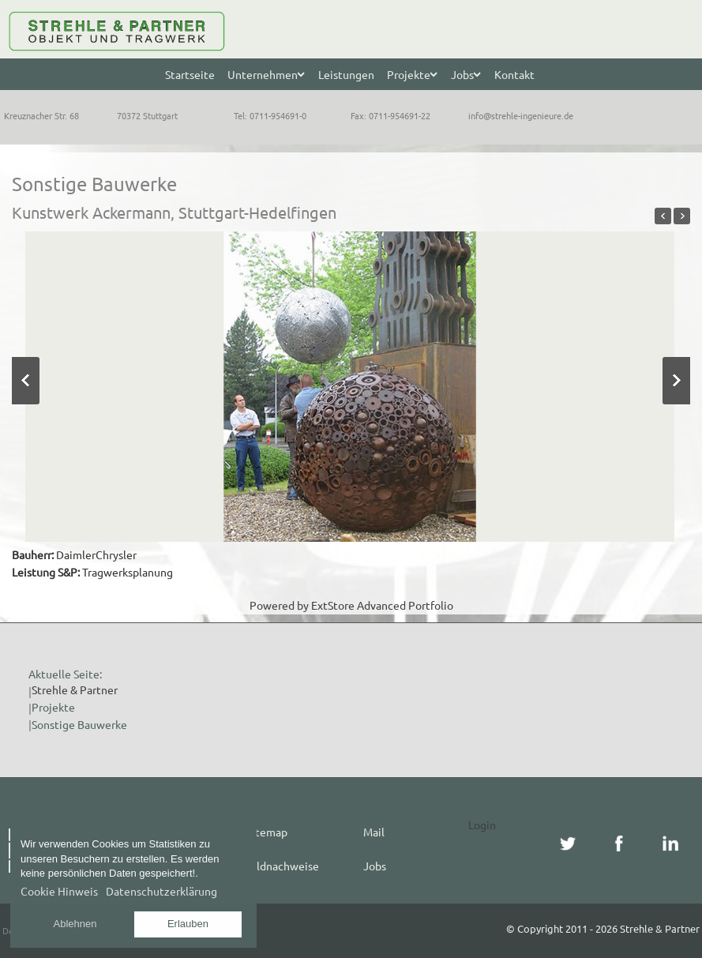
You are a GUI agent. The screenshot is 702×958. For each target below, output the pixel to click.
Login (482, 824)
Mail (374, 832)
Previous (25, 380)
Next (676, 380)
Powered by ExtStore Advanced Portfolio (351, 605)
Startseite (190, 74)
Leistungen (346, 74)
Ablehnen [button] (75, 924)
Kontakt (514, 74)
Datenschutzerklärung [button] (161, 891)
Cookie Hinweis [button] (59, 891)
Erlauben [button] (187, 924)
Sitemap (266, 832)
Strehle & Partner (75, 689)
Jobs (374, 865)
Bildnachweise (282, 865)
